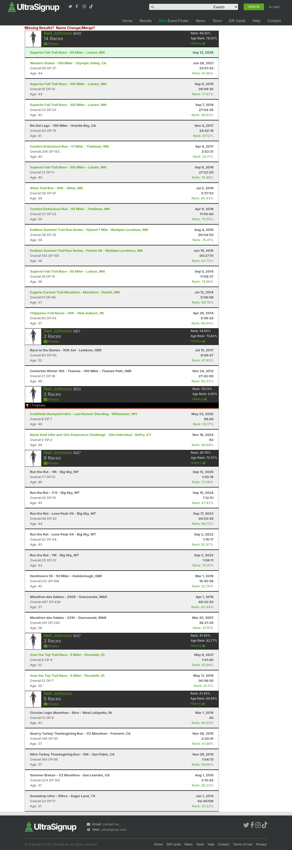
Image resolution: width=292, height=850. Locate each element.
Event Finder (174, 21)
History (198, 43)
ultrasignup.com (114, 829)
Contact (274, 21)
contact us (111, 824)
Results (146, 21)
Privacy (261, 844)
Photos (51, 44)
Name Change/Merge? (75, 28)
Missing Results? (39, 28)
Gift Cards (237, 21)
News (200, 21)
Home (127, 21)
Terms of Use (242, 844)
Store (217, 21)
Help (256, 21)
